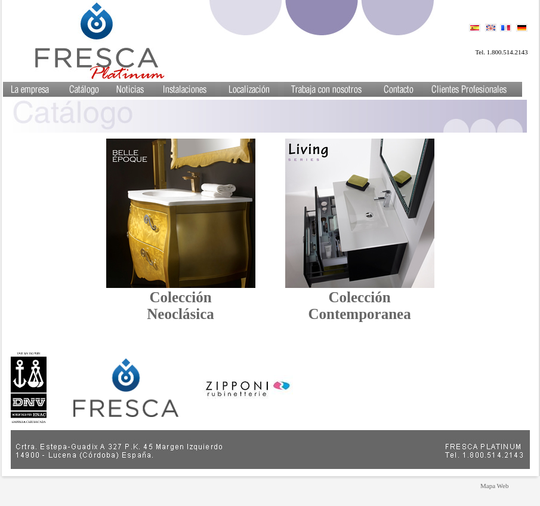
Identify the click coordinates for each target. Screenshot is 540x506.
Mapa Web (494, 485)
